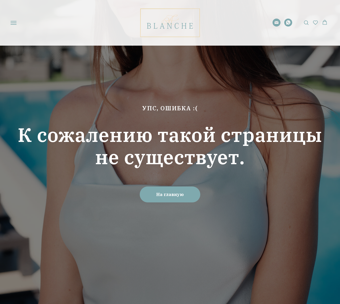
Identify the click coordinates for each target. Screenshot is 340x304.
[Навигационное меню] (13, 23)
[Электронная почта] (276, 25)
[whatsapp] (288, 25)
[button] (306, 22)
